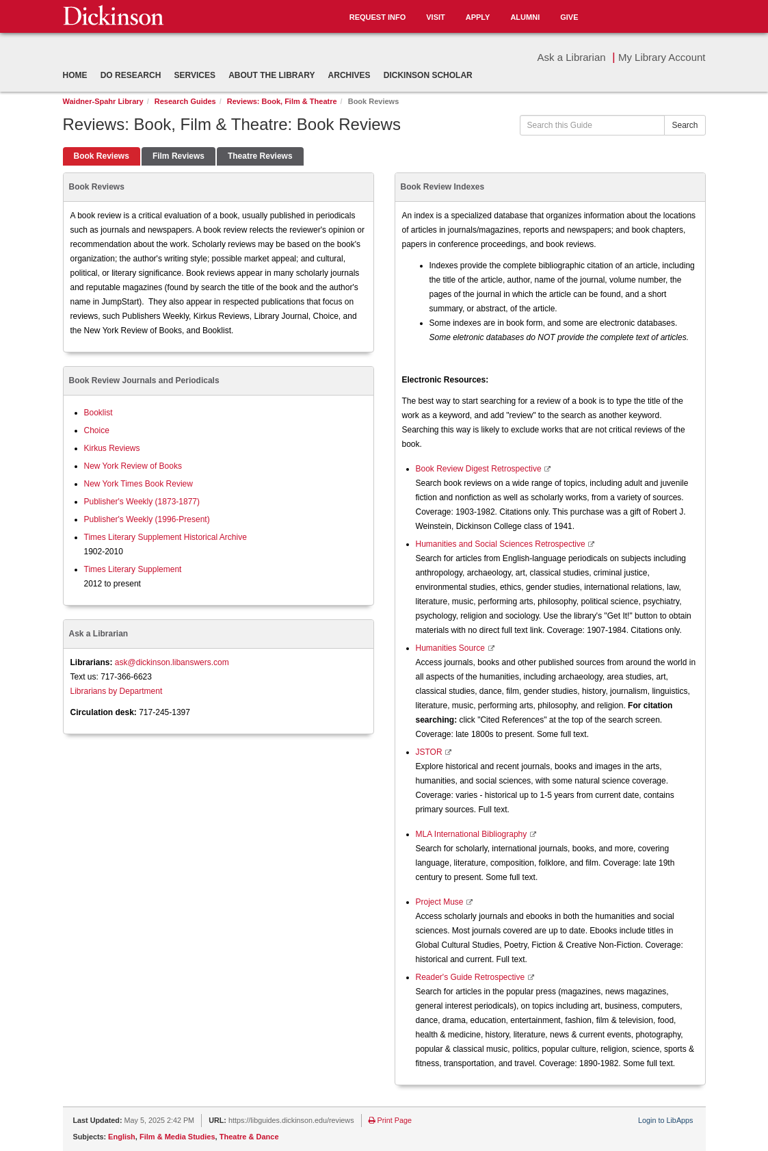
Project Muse (441, 902)
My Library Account (662, 57)
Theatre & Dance (249, 1137)
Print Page (390, 1120)
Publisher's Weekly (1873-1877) (142, 501)
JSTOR (430, 752)
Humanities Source (452, 648)
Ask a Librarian (572, 57)
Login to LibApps (665, 1120)
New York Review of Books (133, 466)
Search (685, 125)
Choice (96, 430)
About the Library (271, 75)
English (121, 1137)
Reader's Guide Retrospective (471, 977)
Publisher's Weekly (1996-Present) (147, 519)
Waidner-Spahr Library (103, 101)
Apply (478, 17)
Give (569, 17)
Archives (349, 75)
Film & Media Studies (177, 1137)
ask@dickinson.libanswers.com (172, 662)
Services (194, 75)
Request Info (377, 17)
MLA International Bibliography (472, 834)
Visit (435, 17)
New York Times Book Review (138, 484)
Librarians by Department (116, 691)
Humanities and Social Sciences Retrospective (501, 544)
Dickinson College (113, 15)
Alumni (525, 17)
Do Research (131, 75)
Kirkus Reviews (112, 448)
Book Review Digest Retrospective (480, 469)
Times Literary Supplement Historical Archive (165, 537)
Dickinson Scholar (428, 75)
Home (75, 75)
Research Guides (185, 101)
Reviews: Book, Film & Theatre (282, 101)
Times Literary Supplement (133, 569)
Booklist (98, 412)
